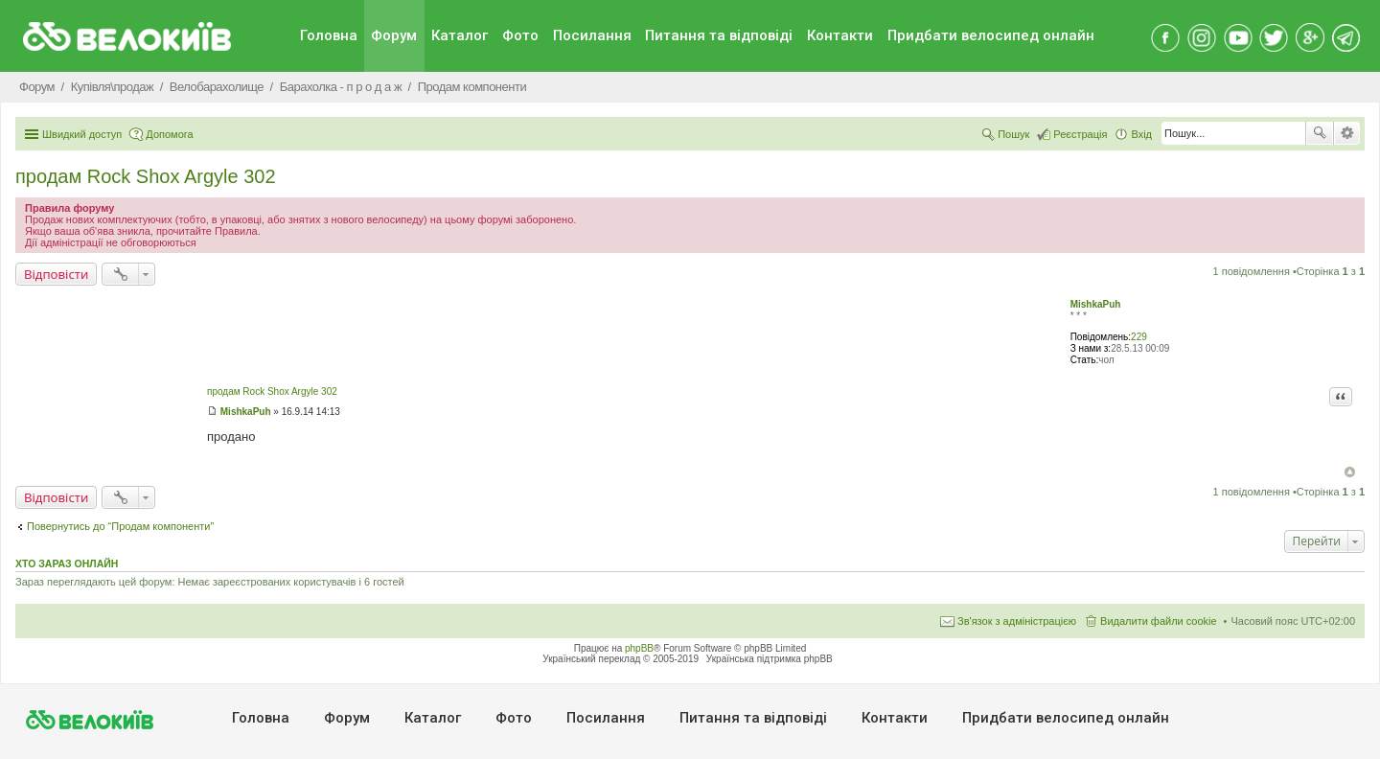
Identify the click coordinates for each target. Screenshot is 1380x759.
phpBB (639, 648)
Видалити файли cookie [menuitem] (1158, 621)
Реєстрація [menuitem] (1080, 134)
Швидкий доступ (82, 134)
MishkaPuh (1095, 304)
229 (1139, 337)
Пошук (1319, 133)
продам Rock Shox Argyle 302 (145, 176)
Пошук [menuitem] (1013, 134)
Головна (328, 35)
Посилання (592, 35)
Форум (394, 35)
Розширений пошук (1347, 133)
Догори (1350, 472)
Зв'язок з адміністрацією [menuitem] (1016, 621)
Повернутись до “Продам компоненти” (120, 526)
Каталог (459, 35)
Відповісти (56, 274)
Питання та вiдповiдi (719, 35)
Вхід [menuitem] (1141, 134)
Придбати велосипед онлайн (990, 35)
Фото (520, 35)
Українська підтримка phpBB (769, 659)
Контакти (840, 35)
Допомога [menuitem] (169, 134)
